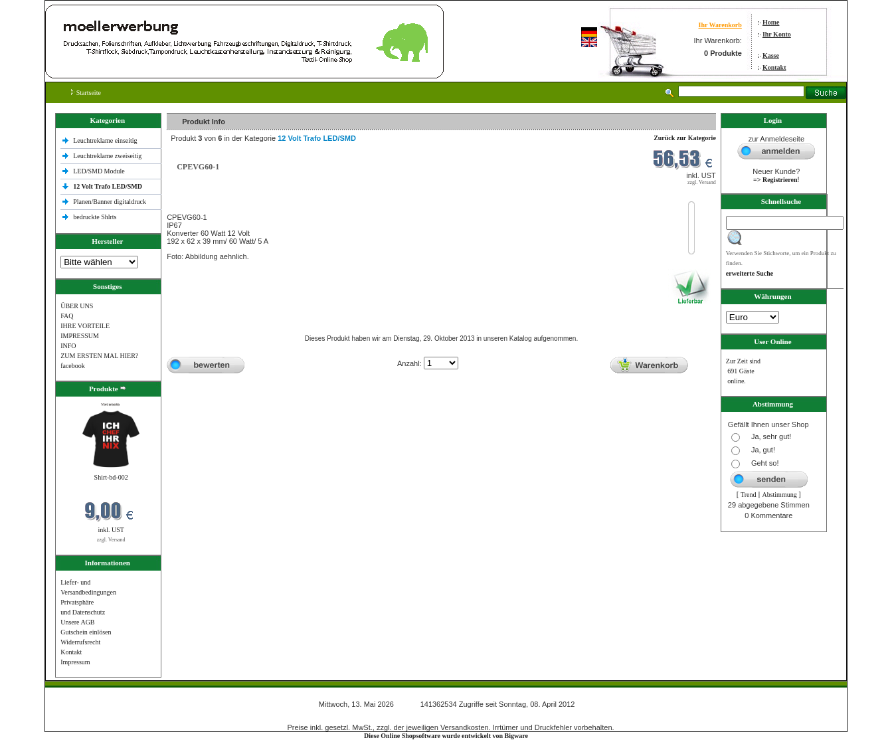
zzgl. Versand (111, 540)
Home (771, 22)
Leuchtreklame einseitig (106, 140)
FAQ (66, 316)
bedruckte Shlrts (94, 217)
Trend (749, 494)
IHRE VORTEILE (85, 325)
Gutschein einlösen (85, 632)
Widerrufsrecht (80, 642)
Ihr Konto (776, 34)
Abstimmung (779, 494)
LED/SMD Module (99, 171)
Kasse (770, 55)
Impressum (75, 662)
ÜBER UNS (76, 306)
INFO (68, 345)
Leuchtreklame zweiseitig (108, 155)
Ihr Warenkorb (720, 25)
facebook (72, 365)
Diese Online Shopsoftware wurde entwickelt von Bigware (446, 735)
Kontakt (774, 67)
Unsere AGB (77, 622)
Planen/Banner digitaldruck (109, 201)
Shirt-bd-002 (111, 477)
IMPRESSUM (79, 335)
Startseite (86, 92)
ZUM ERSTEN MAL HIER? (99, 355)
